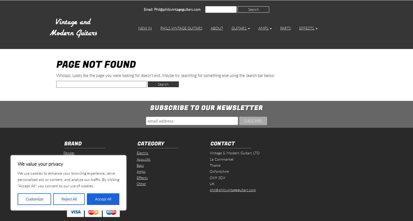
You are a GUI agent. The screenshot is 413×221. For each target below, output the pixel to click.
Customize (34, 199)
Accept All (103, 199)
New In (145, 28)
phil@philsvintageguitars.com (233, 190)
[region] (68, 182)
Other (141, 183)
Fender (69, 153)
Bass (140, 165)
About (217, 28)
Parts (285, 28)
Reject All (69, 199)
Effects (308, 28)
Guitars (241, 28)
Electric (143, 153)
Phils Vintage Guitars (181, 28)
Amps (265, 28)
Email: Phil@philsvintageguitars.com (172, 9)
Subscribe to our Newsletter (206, 108)
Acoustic (144, 159)
